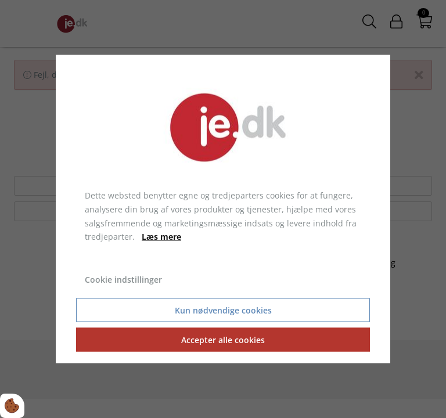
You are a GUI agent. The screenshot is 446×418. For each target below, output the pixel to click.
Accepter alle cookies (223, 339)
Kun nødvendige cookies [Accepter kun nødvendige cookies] (223, 309)
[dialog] (223, 209)
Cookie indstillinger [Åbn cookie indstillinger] (123, 279)
